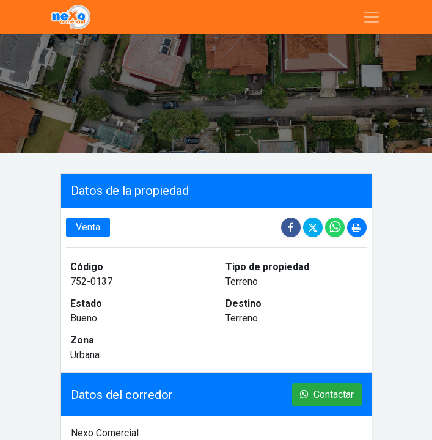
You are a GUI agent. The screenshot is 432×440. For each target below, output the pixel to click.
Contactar (327, 394)
